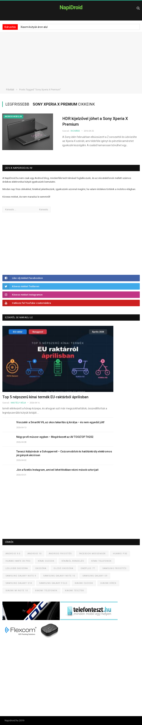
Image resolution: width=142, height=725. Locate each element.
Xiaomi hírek (108, 583)
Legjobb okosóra (17, 568)
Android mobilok (13, 117)
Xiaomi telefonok (46, 590)
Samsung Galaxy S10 (19, 583)
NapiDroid (71, 7)
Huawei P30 (120, 553)
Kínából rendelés (73, 561)
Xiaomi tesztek (74, 590)
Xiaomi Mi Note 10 (17, 590)
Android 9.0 (13, 553)
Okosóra (40, 568)
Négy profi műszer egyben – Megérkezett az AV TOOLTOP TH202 (54, 436)
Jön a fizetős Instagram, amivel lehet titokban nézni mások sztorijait (57, 469)
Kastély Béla (18, 403)
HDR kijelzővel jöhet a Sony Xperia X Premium (95, 121)
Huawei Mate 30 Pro (18, 561)
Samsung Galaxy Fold (53, 583)
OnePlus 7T (88, 568)
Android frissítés (60, 553)
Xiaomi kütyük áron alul (34, 27)
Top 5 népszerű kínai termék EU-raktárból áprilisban (45, 397)
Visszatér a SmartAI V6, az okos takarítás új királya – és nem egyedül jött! (60, 422)
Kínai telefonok (101, 561)
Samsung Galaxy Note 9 (21, 576)
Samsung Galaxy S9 (94, 576)
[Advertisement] (71, 58)
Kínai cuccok (46, 561)
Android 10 (34, 553)
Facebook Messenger (92, 553)
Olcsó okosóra (63, 568)
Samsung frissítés (114, 568)
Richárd (75, 131)
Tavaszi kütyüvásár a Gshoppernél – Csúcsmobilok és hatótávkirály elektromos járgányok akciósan (64, 453)
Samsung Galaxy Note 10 (59, 576)
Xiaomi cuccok (84, 583)
